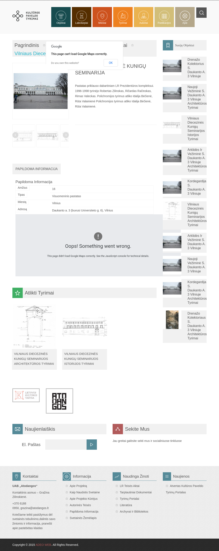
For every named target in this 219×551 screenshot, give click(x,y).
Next (66, 135)
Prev (15, 135)
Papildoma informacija (84, 511)
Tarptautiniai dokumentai (136, 492)
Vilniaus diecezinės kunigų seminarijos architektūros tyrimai (34, 359)
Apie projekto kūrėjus (84, 498)
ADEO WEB (43, 544)
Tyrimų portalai (129, 498)
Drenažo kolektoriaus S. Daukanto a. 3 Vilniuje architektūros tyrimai (197, 326)
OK (111, 62)
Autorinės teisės (80, 505)
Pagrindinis (26, 45)
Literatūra (126, 505)
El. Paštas (31, 444)
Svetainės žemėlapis (83, 518)
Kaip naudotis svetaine (85, 492)
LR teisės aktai (129, 486)
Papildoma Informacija (36, 169)
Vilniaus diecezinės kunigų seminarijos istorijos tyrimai (81, 359)
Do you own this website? (65, 63)
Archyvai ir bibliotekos (134, 511)
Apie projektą (78, 486)
